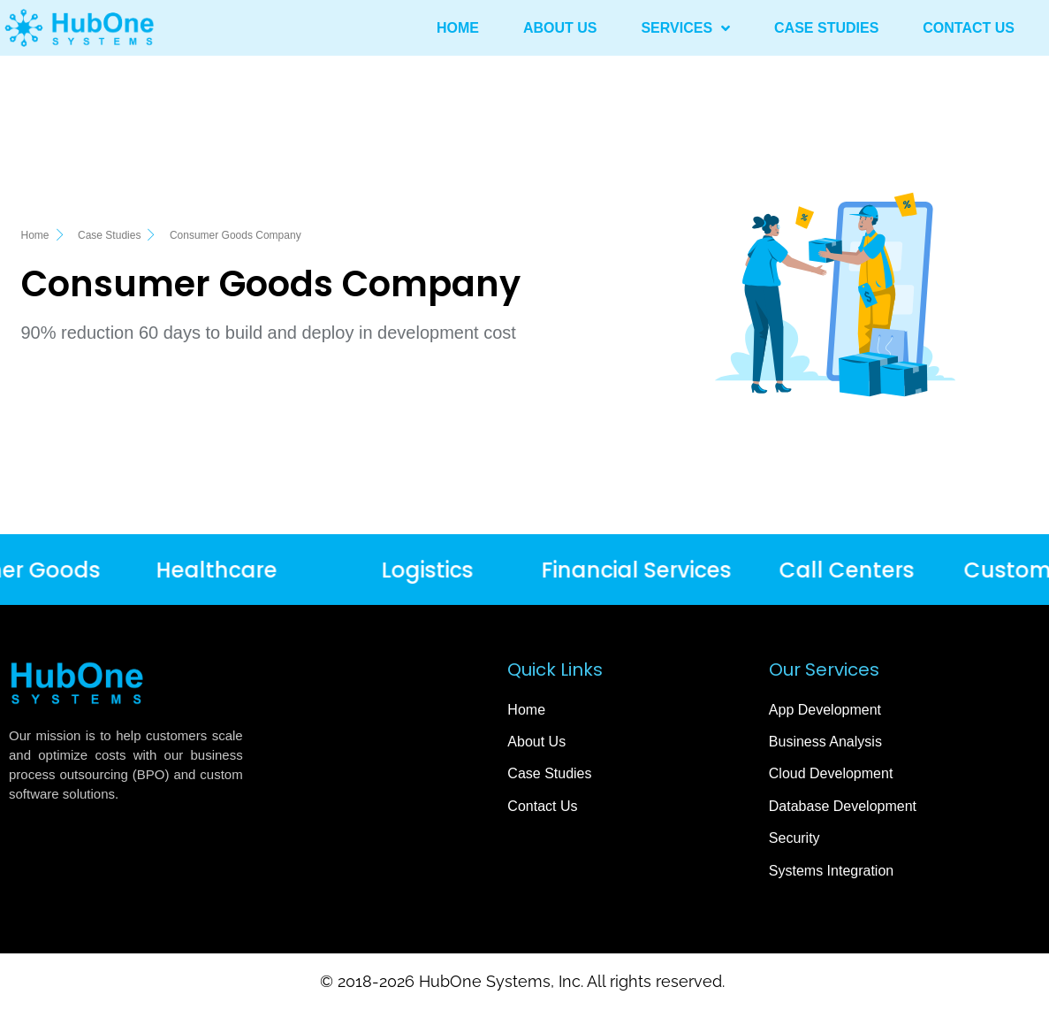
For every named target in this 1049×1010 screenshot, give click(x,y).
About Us (560, 27)
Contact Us (969, 27)
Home (458, 27)
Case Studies (826, 27)
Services (685, 28)
